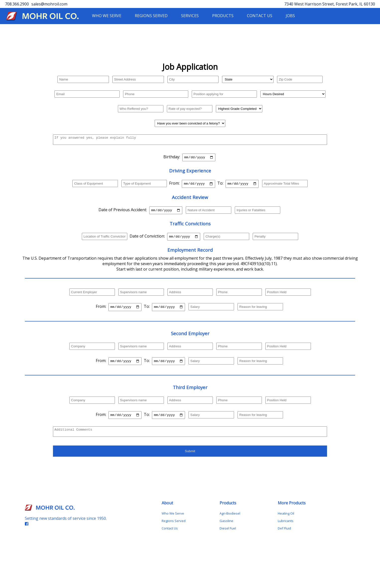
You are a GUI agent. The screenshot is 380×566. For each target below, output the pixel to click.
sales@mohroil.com (49, 4)
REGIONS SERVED (151, 15)
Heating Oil (286, 521)
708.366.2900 (17, 4)
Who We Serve (173, 521)
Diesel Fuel (228, 536)
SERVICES (190, 15)
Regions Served (174, 528)
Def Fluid (284, 536)
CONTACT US (259, 15)
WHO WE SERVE (106, 15)
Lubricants (285, 528)
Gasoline (226, 528)
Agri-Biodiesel (230, 521)
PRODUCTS (223, 15)
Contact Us (170, 536)
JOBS (290, 15)
